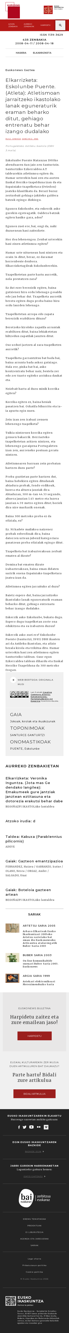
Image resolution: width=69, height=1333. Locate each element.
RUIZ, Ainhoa (13, 139)
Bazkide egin (34, 1151)
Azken (12, 25)
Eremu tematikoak (34, 1219)
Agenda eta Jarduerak (34, 1239)
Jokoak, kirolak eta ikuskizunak (32, 721)
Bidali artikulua (34, 1093)
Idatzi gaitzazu (35, 1176)
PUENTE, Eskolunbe (25, 748)
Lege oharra (34, 1259)
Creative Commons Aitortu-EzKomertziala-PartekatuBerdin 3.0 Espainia (42, 696)
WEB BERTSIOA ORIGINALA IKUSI (31, 681)
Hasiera (21, 52)
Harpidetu (45, 25)
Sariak (35, 1245)
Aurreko (29, 25)
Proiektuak (34, 1225)
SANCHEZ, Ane (30, 139)
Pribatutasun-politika (34, 1265)
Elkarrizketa (42, 52)
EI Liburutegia (35, 1232)
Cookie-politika (34, 1272)
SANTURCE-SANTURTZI (27, 735)
